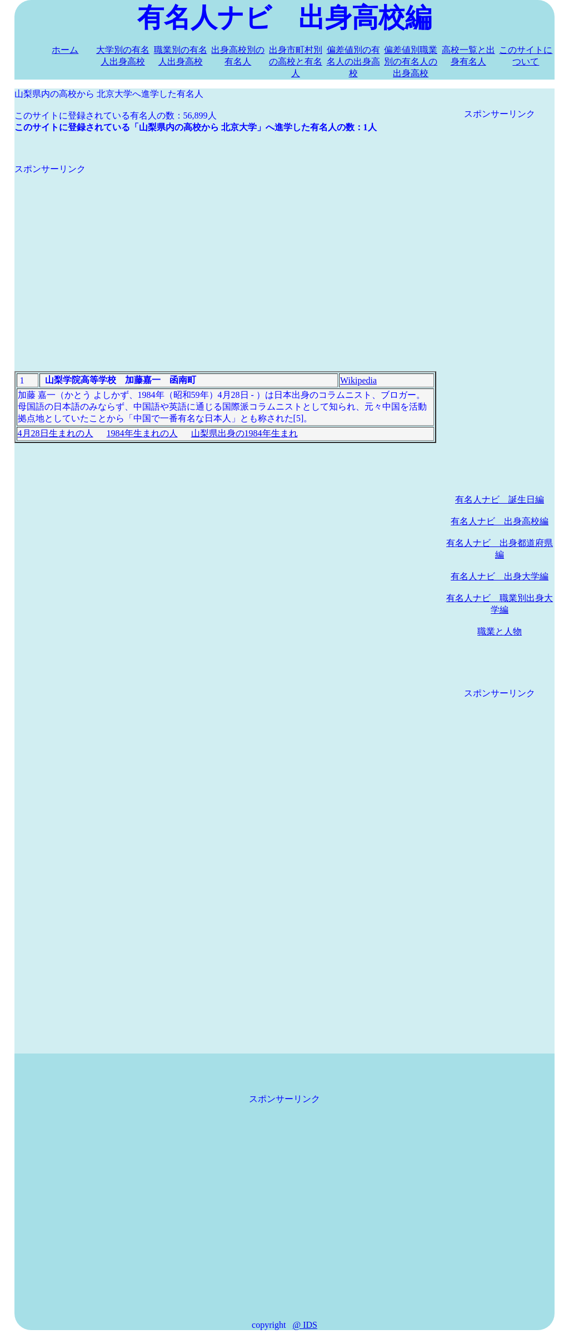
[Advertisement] (225, 253)
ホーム (65, 50)
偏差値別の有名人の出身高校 (353, 61)
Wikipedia (358, 380)
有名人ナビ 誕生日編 (499, 499)
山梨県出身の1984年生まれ (244, 433)
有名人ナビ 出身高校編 (499, 521)
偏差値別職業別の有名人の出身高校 (410, 61)
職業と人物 (499, 631)
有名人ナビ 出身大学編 (499, 576)
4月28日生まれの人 (55, 433)
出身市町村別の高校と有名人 (295, 61)
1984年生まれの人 (142, 433)
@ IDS (304, 1325)
